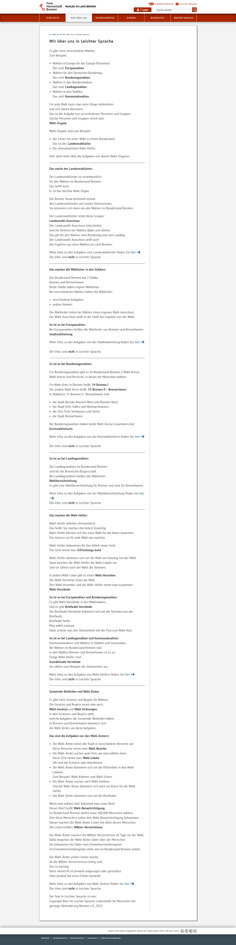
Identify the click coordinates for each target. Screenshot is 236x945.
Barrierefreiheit (77, 938)
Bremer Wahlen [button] (183, 17)
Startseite (45, 938)
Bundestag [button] (157, 17)
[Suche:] (176, 9)
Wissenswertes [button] (105, 17)
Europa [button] (131, 17)
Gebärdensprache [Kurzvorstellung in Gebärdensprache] (164, 4)
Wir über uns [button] (79, 17)
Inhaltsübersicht (60, 938)
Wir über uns (55, 34)
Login (145, 9)
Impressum (92, 938)
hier (133, 252)
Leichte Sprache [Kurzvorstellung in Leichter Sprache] (188, 4)
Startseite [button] (52, 17)
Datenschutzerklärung (110, 938)
